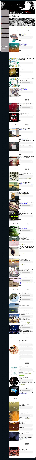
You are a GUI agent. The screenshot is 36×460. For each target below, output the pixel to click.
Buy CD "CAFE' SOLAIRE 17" (23, 438)
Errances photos (4, 41)
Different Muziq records (23, 34)
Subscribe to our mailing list (4, 44)
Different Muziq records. (23, 139)
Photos (2, 21)
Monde (2, 27)
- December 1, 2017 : (19, 11)
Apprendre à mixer (4, 36)
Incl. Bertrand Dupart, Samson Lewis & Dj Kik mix (26, 184)
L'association (3, 32)
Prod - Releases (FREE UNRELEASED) (26, 27)
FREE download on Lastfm (23, 393)
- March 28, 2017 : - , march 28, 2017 (20, 12)
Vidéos (2, 22)
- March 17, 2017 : (16, 13)
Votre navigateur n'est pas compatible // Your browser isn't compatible (26, 37)
